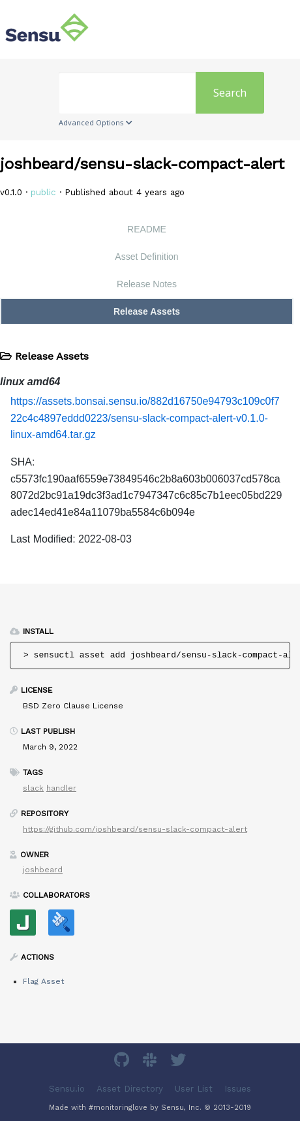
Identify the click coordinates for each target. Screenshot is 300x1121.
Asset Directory (130, 1088)
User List (194, 1088)
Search (230, 93)
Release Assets (146, 311)
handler (61, 788)
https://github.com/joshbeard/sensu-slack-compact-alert (135, 829)
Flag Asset (43, 981)
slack (33, 788)
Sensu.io (67, 1088)
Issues (237, 1088)
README (146, 229)
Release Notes (147, 284)
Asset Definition (146, 256)
